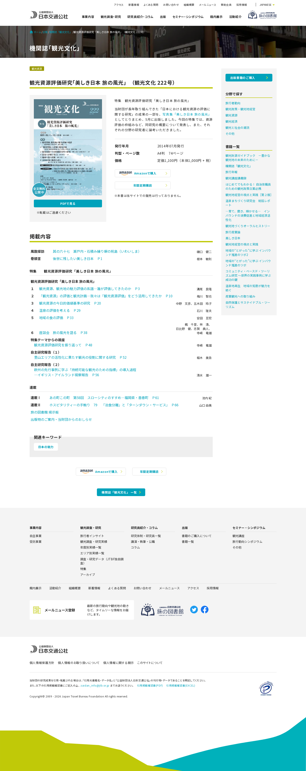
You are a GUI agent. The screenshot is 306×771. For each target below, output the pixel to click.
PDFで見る (67, 203)
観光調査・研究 (111, 17)
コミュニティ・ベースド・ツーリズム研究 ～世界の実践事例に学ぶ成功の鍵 (248, 275)
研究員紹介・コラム (140, 17)
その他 (230, 133)
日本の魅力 (46, 447)
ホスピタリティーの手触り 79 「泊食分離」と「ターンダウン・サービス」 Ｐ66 (112, 404)
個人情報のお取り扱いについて (79, 663)
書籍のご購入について (197, 536)
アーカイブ (87, 574)
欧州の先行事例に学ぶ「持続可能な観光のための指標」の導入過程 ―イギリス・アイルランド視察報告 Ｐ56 (83, 372)
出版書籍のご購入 (242, 78)
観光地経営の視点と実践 (242, 244)
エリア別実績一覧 (92, 553)
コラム (135, 547)
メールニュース (207, 4)
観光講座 (238, 536)
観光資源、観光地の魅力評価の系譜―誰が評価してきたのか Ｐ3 (89, 288)
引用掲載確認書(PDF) (150, 685)
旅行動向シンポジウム (247, 541)
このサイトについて (150, 663)
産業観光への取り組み (240, 296)
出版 (163, 17)
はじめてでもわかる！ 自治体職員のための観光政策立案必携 (248, 186)
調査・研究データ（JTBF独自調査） (102, 561)
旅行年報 (231, 172)
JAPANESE (266, 4)
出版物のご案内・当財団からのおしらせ (61, 419)
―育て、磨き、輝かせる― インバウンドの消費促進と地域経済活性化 (248, 215)
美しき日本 (233, 238)
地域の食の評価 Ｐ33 (56, 317)
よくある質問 (151, 4)
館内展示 (216, 17)
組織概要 (189, 4)
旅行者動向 (233, 103)
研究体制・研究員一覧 (146, 536)
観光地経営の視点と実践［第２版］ (249, 195)
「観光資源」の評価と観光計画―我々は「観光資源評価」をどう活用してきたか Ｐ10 (105, 295)
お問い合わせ (171, 4)
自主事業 (36, 536)
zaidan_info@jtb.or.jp (94, 685)
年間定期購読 (142, 185)
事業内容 (88, 17)
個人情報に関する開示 (118, 663)
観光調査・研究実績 (93, 541)
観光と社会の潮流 (237, 127)
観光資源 (37, 68)
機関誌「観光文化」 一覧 (119, 492)
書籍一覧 (188, 541)
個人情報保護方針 (42, 663)
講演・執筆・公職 (143, 541)
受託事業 (36, 541)
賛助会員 (226, 4)
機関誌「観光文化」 (60, 31)
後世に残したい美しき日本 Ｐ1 (74, 258)
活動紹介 (235, 17)
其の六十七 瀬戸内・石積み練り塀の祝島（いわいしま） (95, 251)
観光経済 (231, 121)
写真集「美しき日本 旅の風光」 (186, 114)
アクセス (119, 4)
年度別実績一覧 (90, 547)
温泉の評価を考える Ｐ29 (59, 310)
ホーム (35, 31)
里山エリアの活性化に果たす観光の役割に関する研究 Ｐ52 (78, 357)
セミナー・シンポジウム (188, 17)
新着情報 (133, 4)
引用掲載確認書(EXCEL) (180, 685)
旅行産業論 (233, 232)
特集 (83, 569)
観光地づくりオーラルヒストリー (248, 226)
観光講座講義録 (236, 178)
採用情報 (241, 4)
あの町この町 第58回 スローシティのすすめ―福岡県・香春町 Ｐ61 (102, 397)
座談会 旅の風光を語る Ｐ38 (63, 332)
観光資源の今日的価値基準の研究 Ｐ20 (70, 303)
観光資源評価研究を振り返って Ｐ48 (61, 344)
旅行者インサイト (92, 536)
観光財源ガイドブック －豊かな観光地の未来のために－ (248, 157)
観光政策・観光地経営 (240, 109)
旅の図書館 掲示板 (45, 412)
